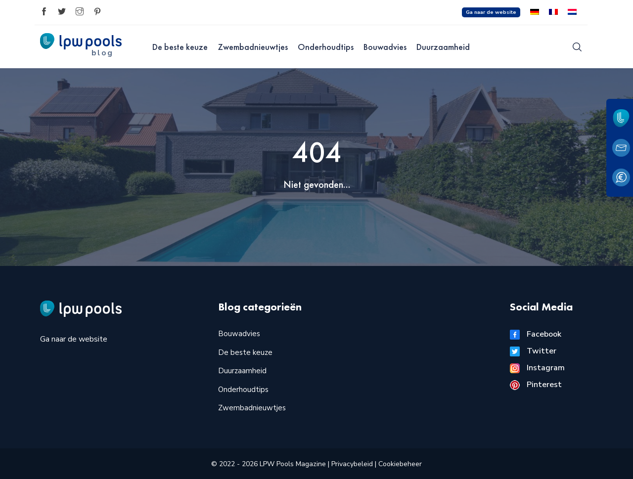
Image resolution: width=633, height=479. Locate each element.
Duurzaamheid (443, 46)
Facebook (535, 334)
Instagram (537, 367)
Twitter (533, 351)
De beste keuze (180, 46)
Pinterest (536, 384)
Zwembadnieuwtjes (253, 46)
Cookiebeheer (400, 464)
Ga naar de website (491, 12)
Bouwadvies (385, 46)
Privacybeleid (353, 464)
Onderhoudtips (326, 46)
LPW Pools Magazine (293, 464)
